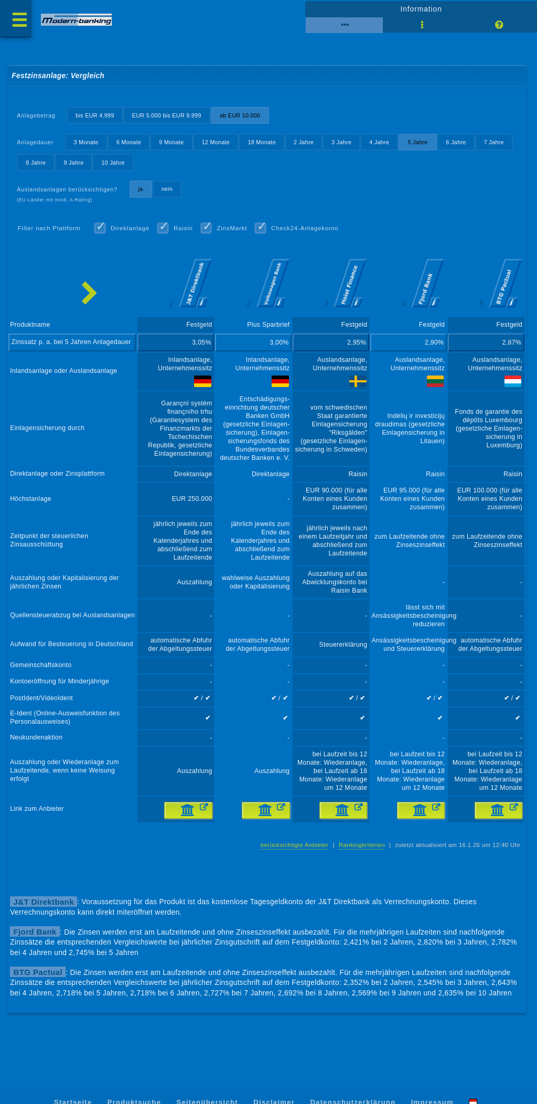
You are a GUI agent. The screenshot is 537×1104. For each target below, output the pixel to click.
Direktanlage (130, 228)
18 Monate (262, 142)
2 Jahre (304, 142)
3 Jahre (341, 142)
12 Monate (216, 142)
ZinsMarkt (232, 228)
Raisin (183, 228)
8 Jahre (36, 162)
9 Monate (171, 142)
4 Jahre (379, 142)
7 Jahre (494, 142)
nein (167, 189)
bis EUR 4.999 (95, 115)
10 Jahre (113, 162)
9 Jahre (73, 162)
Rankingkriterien (362, 845)
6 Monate (128, 142)
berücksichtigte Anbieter (295, 845)
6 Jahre (456, 142)
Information (421, 9)
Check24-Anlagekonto (305, 228)
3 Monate (86, 142)
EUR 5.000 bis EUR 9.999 (166, 115)
